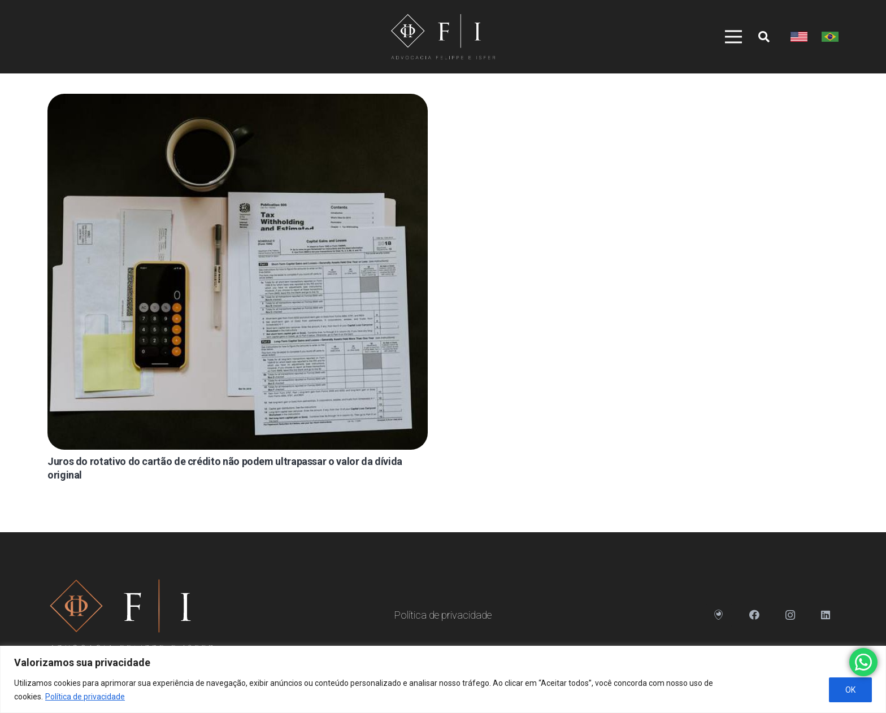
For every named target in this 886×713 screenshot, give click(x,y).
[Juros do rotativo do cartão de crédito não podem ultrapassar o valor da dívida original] (237, 272)
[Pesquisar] (764, 37)
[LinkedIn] (826, 615)
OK (850, 689)
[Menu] (729, 37)
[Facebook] (754, 615)
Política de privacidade (85, 696)
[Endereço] (719, 615)
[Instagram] (790, 615)
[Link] (442, 36)
